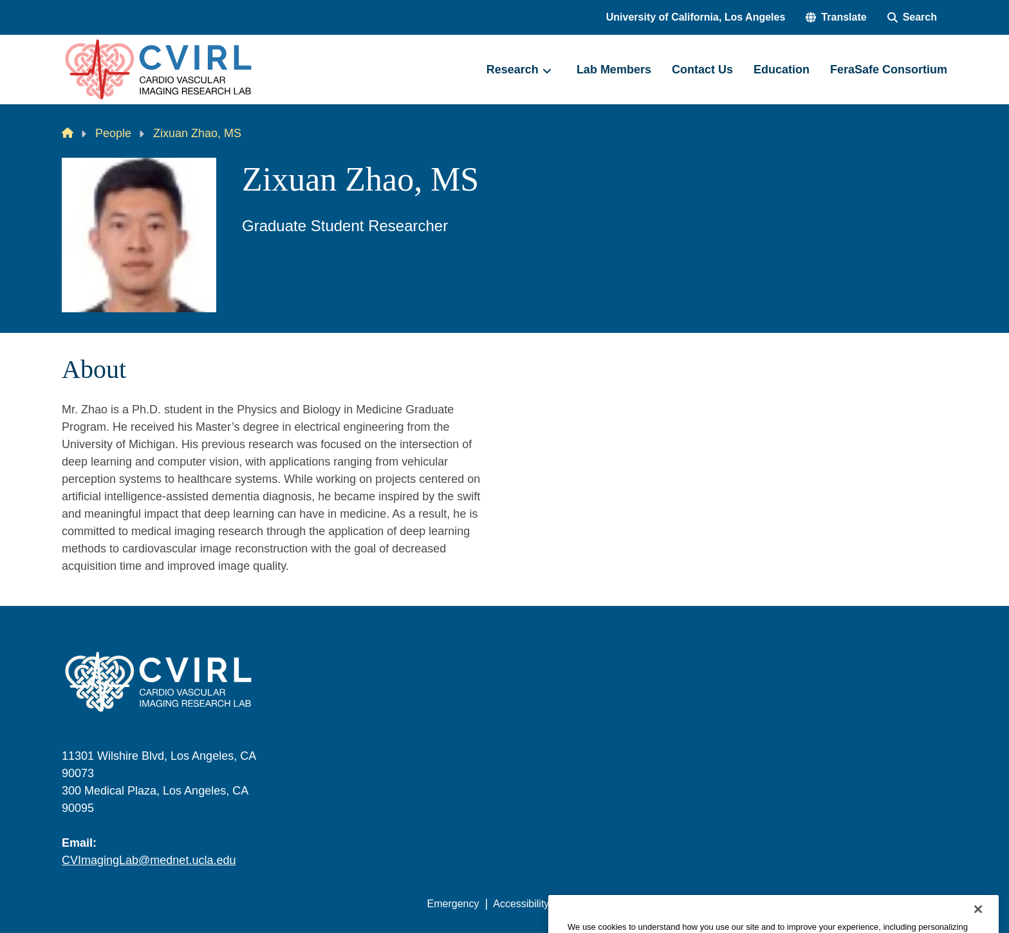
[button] (835, 17)
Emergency (453, 903)
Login (825, 903)
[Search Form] (912, 17)
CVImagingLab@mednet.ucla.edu (149, 860)
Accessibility (521, 903)
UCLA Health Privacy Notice (735, 903)
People (113, 133)
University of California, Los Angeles (696, 17)
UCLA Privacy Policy (610, 903)
